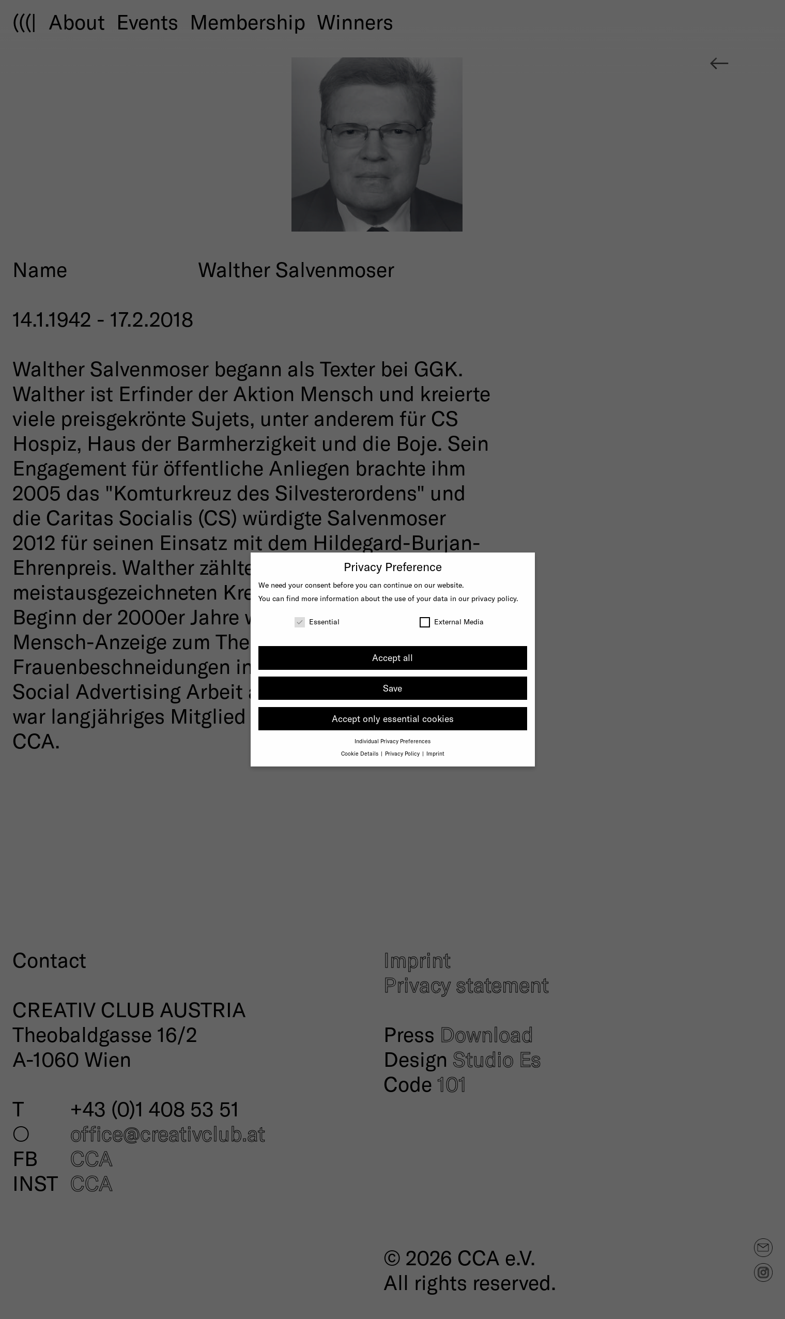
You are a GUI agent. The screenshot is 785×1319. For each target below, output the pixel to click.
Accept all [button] (392, 657)
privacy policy (493, 598)
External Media (452, 621)
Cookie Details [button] (360, 753)
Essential (317, 621)
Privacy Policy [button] (403, 753)
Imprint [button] (435, 753)
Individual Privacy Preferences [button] (392, 741)
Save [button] (392, 688)
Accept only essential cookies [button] (393, 718)
